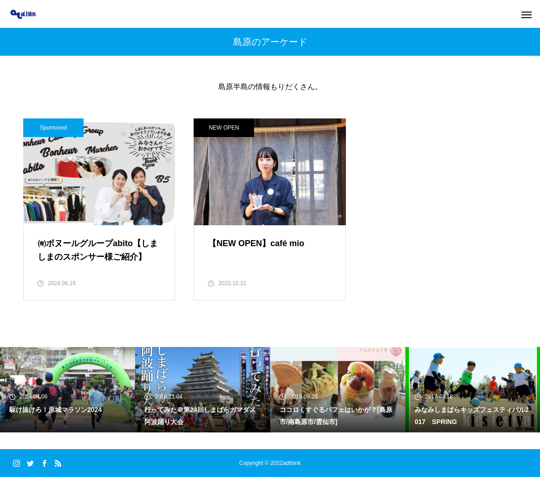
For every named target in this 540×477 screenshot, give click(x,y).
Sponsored (53, 127)
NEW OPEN (224, 127)
